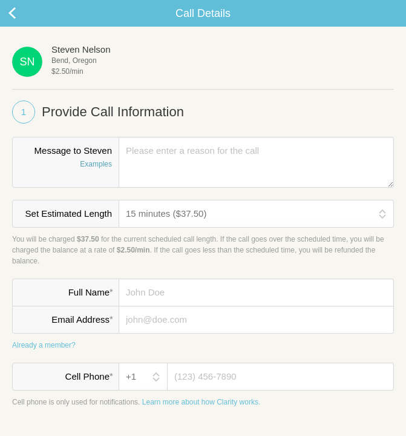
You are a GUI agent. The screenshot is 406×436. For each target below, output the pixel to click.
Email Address (82, 319)
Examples (96, 164)
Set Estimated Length (68, 213)
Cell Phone (89, 376)
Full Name (90, 292)
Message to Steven (65, 158)
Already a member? (44, 345)
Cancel (24, 13)
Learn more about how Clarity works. (201, 402)
